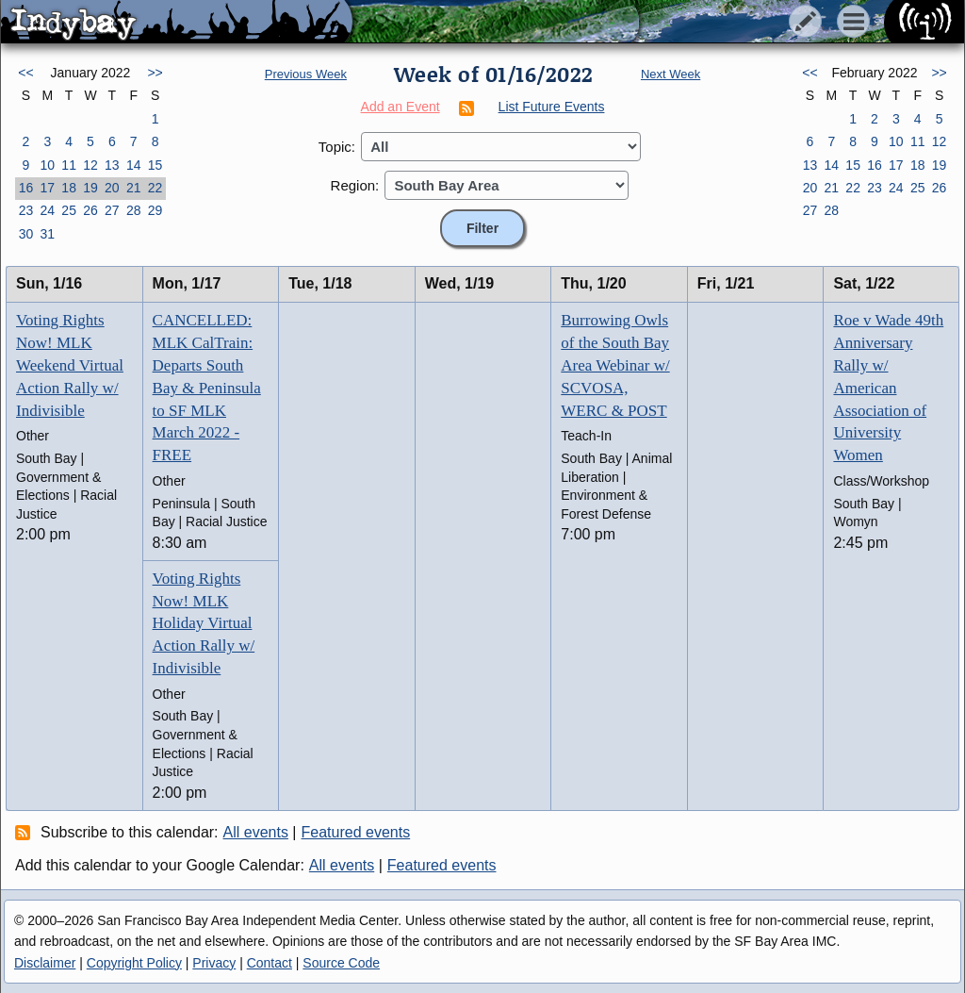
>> (154, 72)
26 (90, 210)
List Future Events (552, 106)
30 (26, 233)
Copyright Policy (134, 962)
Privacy (214, 962)
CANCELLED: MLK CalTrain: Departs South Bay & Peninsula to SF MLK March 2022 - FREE (207, 387)
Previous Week (306, 74)
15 (155, 165)
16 (26, 187)
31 (47, 233)
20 (112, 187)
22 (155, 187)
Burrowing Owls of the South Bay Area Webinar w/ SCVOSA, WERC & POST (615, 365)
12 (90, 165)
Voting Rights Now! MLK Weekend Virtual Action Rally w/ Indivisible (69, 365)
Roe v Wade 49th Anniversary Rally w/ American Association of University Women (888, 387)
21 (133, 187)
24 (47, 210)
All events (255, 832)
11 (68, 165)
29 (155, 210)
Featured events (356, 832)
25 (68, 210)
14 (133, 165)
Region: (355, 185)
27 (112, 210)
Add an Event (400, 106)
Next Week (670, 74)
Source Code (341, 962)
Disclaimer (44, 962)
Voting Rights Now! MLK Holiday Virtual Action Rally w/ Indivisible (204, 623)
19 (90, 187)
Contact (269, 962)
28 (133, 210)
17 (47, 187)
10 (47, 165)
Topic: (337, 147)
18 (68, 187)
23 (26, 210)
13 (112, 165)
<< (25, 72)
